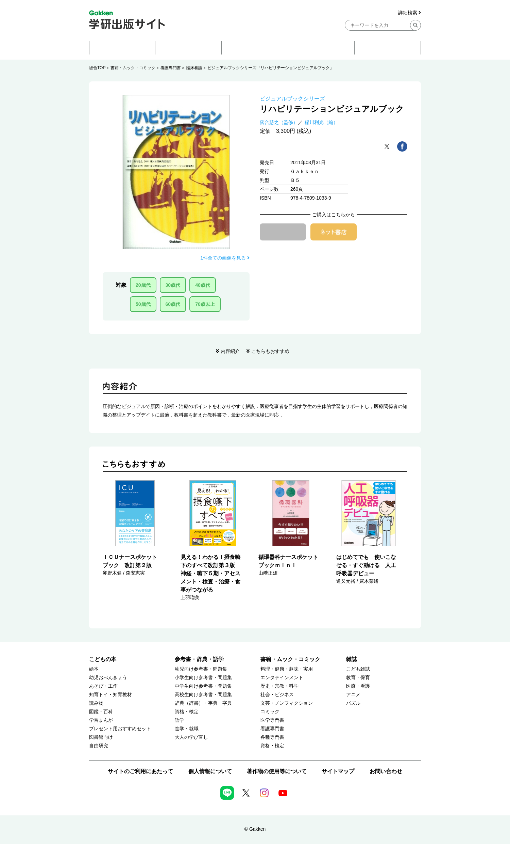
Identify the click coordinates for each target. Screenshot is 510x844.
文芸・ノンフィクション (286, 703)
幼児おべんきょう (108, 677)
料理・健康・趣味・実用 (286, 669)
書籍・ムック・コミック (133, 67)
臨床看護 (194, 67)
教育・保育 (358, 677)
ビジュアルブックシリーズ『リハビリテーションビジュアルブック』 (270, 67)
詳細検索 (409, 12)
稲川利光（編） (321, 122)
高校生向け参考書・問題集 (203, 694)
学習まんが (101, 720)
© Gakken (255, 829)
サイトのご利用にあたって (140, 771)
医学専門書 (272, 720)
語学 (179, 720)
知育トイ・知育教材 (110, 694)
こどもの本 (102, 659)
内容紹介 (230, 351)
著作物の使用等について (277, 771)
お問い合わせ (386, 771)
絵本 (94, 669)
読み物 (96, 703)
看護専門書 (170, 67)
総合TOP (97, 67)
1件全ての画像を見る (225, 258)
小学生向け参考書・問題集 (203, 677)
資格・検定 (187, 711)
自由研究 (98, 745)
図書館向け (101, 737)
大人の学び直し (191, 737)
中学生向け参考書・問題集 (203, 686)
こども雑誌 (358, 669)
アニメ (353, 694)
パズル (353, 703)
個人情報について (210, 771)
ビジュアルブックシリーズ (292, 98)
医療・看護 (358, 686)
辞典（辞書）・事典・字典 (203, 703)
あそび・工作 (103, 686)
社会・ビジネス (277, 694)
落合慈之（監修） (279, 122)
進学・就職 (187, 728)
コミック (269, 711)
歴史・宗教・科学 (279, 686)
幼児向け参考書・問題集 (201, 669)
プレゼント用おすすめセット (120, 728)
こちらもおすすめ (270, 351)
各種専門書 (272, 737)
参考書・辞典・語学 (199, 659)
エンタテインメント (281, 677)
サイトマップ (338, 771)
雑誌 (351, 659)
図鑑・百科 (101, 711)
